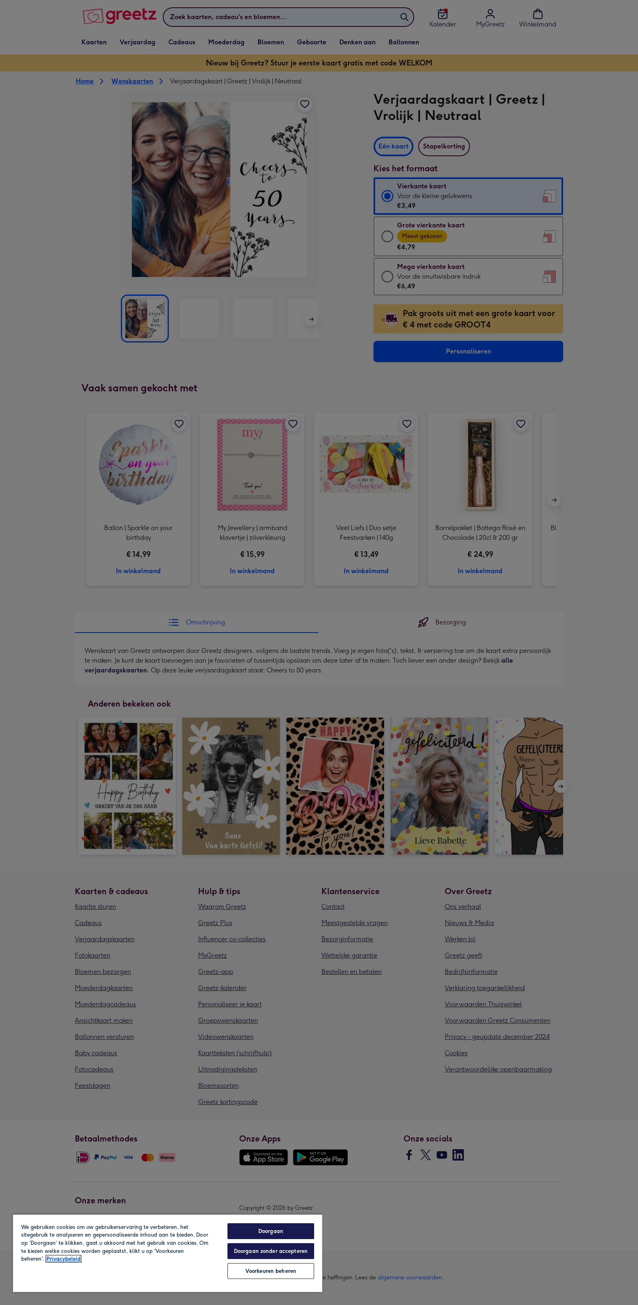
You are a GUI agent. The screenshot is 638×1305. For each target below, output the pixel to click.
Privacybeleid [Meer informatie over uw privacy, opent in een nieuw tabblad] (63, 1259)
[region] (167, 1253)
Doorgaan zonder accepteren (271, 1251)
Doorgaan (270, 1231)
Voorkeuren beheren (270, 1271)
